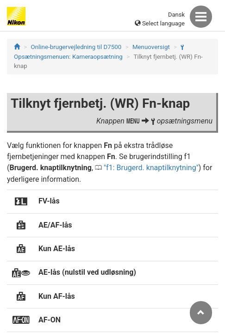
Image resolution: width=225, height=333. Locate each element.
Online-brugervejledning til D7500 (76, 46)
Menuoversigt (151, 46)
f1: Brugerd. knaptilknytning (151, 167)
